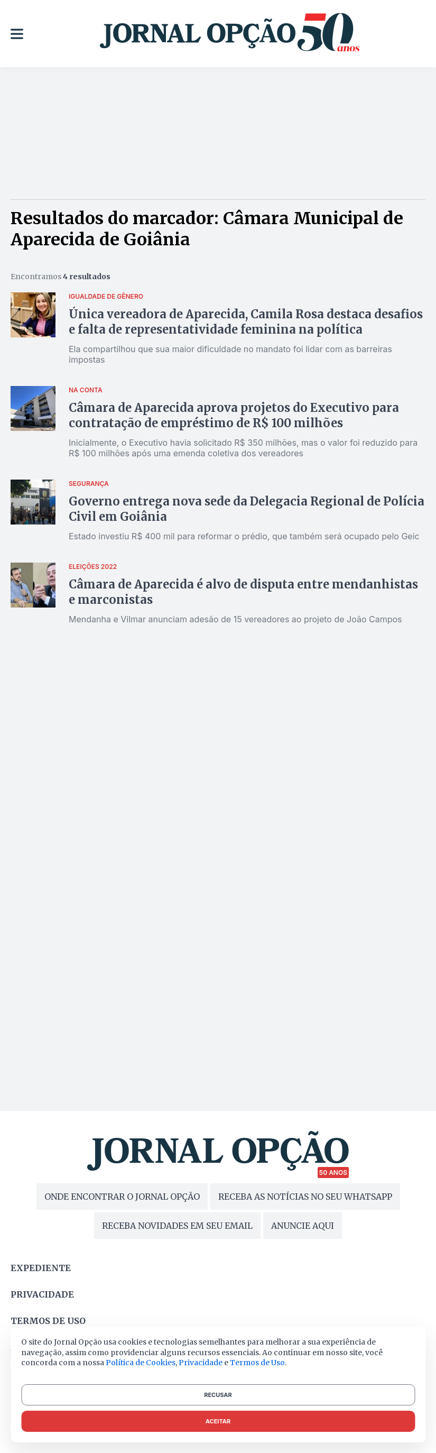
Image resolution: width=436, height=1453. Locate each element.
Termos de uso (48, 1321)
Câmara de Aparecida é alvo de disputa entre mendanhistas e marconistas (243, 592)
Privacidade (42, 1294)
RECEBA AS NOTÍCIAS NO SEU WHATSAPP (305, 1196)
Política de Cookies (140, 1362)
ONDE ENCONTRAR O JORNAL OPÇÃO (122, 1196)
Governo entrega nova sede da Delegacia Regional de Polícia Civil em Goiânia (246, 509)
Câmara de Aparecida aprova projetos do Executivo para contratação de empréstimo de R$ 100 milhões (234, 415)
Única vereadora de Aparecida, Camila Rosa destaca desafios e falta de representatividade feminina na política (246, 322)
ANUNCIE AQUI (302, 1225)
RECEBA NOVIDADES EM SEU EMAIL (177, 1225)
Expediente (41, 1268)
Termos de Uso (257, 1362)
